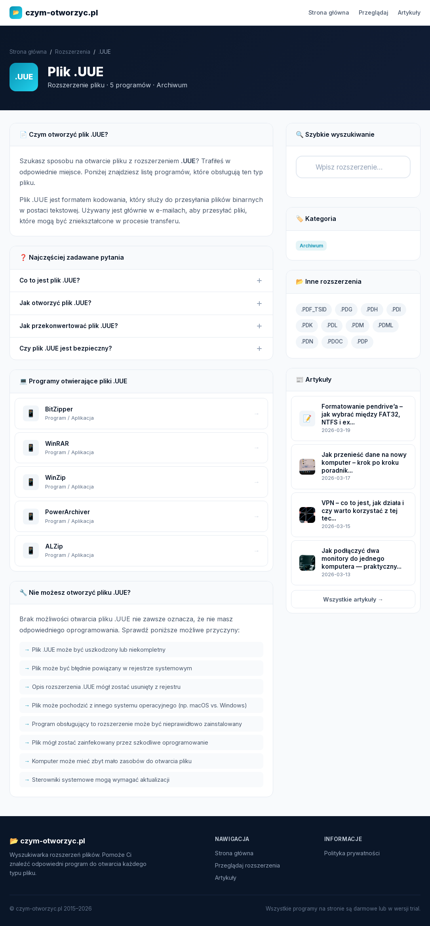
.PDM (357, 325)
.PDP (362, 341)
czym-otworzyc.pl (54, 12)
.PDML (385, 325)
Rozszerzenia (72, 52)
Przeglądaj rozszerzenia (247, 865)
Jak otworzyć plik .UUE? (141, 303)
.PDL (332, 325)
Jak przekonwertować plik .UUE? (141, 326)
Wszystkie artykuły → (353, 599)
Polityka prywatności (352, 853)
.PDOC (335, 341)
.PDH (372, 309)
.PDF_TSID (314, 309)
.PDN (307, 341)
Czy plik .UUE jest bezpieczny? (141, 349)
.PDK (307, 325)
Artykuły (409, 12)
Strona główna (328, 12)
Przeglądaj (373, 12)
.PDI (396, 309)
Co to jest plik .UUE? (141, 281)
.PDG (346, 309)
